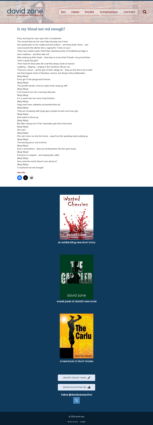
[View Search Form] (144, 12)
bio (63, 12)
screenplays (109, 12)
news (75, 12)
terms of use (73, 421)
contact (129, 12)
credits (82, 421)
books (89, 12)
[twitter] (76, 399)
